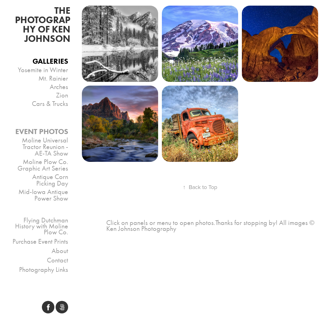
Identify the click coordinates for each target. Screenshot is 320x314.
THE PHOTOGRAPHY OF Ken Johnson (43, 24)
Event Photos (41, 131)
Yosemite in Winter (43, 70)
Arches (59, 87)
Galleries (50, 61)
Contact (57, 260)
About (60, 251)
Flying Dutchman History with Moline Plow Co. (41, 226)
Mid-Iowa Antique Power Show (43, 195)
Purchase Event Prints (40, 241)
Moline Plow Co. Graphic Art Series (43, 165)
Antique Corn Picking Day (50, 180)
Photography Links (43, 270)
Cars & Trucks (50, 104)
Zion (62, 95)
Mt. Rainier (53, 78)
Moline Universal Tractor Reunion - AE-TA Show (45, 146)
